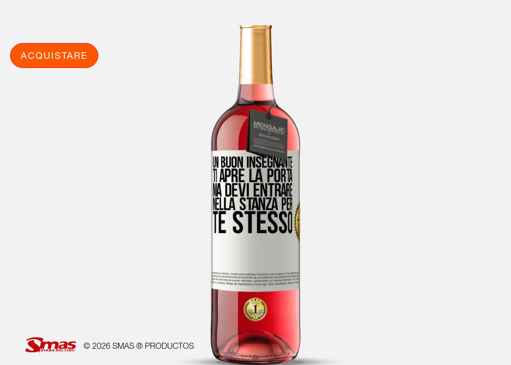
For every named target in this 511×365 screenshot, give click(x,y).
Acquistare (54, 55)
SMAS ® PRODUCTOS (153, 345)
